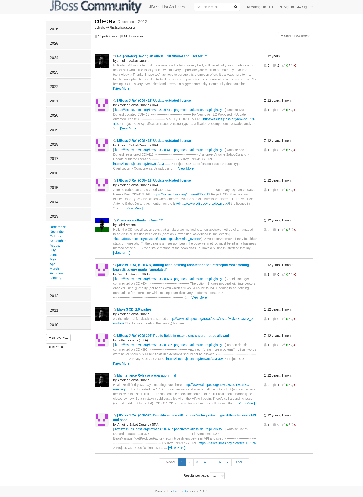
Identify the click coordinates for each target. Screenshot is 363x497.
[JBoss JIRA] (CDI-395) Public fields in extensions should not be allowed (171, 335)
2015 (54, 188)
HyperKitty (180, 491)
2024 (54, 58)
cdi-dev (106, 21)
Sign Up (305, 7)
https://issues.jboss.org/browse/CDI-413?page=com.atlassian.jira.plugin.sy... (169, 110)
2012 (54, 296)
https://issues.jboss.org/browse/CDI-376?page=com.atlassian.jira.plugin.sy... (169, 429)
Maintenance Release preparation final (144, 375)
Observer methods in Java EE (138, 220)
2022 (54, 87)
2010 (54, 325)
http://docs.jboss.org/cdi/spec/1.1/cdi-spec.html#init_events (157, 239)
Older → (240, 462)
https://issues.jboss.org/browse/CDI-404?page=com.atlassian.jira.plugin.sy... (169, 279)
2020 (54, 115)
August (55, 245)
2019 (54, 130)
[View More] (121, 88)
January (55, 278)
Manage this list (260, 7)
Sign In (287, 7)
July (53, 250)
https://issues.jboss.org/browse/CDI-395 (194, 359)
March (54, 269)
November (57, 231)
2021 (54, 101)
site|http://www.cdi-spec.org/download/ (201, 203)
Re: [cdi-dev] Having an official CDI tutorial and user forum (160, 56)
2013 (54, 216)
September (58, 241)
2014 (54, 202)
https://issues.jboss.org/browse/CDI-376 (227, 443)
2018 (54, 144)
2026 (54, 29)
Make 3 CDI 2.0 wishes (132, 309)
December (58, 227)
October (55, 236)
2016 (54, 173)
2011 (54, 310)
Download (56, 347)
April (53, 264)
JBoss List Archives (117, 7)
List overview (58, 337)
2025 (54, 43)
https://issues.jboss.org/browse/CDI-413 (141, 164)
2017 (54, 159)
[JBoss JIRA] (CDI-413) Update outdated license (152, 100)
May (53, 259)
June (53, 255)
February (56, 273)
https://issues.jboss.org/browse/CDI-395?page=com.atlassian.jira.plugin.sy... (169, 345)
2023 (54, 72)
